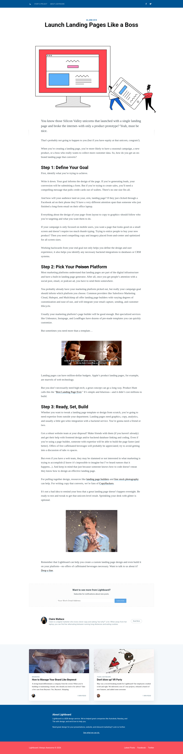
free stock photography (126, 479)
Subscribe (120, 601)
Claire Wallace (56, 619)
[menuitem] (41, 4)
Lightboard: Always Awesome (41, 748)
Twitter (151, 748)
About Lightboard (57, 4)
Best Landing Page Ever (68, 391)
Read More (136, 621)
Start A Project (40, 4)
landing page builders (97, 479)
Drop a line (47, 570)
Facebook (141, 748)
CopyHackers (106, 483)
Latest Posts (129, 748)
